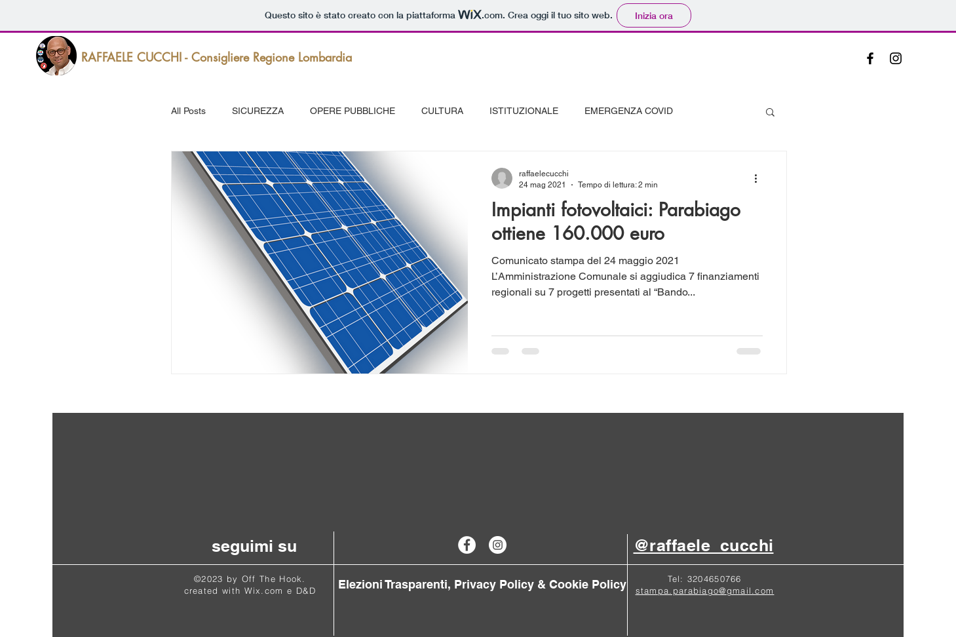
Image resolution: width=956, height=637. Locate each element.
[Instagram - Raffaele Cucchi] (498, 545)
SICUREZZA (258, 111)
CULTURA (442, 111)
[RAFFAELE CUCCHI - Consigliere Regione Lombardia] (216, 58)
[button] (770, 113)
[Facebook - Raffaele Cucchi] (467, 545)
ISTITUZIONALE (523, 111)
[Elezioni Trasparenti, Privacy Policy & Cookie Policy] (482, 584)
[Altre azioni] (761, 178)
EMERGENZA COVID (628, 111)
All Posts (188, 111)
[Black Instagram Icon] (896, 58)
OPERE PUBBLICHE (352, 111)
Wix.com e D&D (280, 590)
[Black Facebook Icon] (870, 58)
